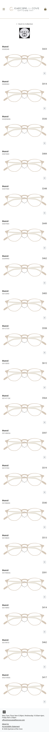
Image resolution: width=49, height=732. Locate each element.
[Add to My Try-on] (44, 73)
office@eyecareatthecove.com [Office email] (13, 720)
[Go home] (24, 9)
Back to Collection (24, 24)
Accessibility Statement (11, 726)
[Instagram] (4, 713)
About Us (5, 724)
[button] (3, 9)
